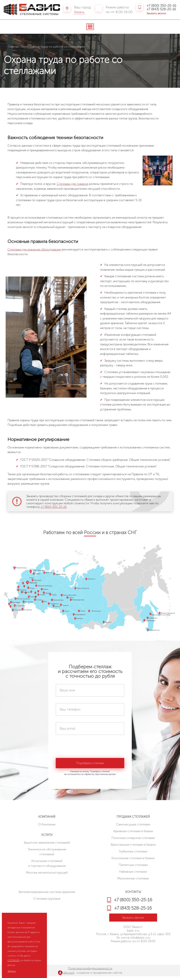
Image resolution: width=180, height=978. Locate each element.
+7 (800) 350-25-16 (161, 5)
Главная (13, 46)
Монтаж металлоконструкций (47, 874)
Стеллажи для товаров (72, 184)
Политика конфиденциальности (90, 970)
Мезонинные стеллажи (133, 880)
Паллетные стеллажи (133, 866)
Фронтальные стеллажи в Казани (133, 846)
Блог (24, 46)
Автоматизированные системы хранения (47, 893)
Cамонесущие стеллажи (133, 826)
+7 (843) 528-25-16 (161, 9)
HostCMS (133, 952)
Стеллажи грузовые (46, 900)
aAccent (68, 974)
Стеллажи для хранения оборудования (34, 249)
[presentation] (84, 748)
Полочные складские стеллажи (133, 839)
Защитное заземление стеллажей (47, 844)
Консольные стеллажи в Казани (133, 860)
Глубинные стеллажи (133, 853)
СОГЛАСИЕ (14, 960)
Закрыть (12, 971)
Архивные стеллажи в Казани (133, 833)
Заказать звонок (156, 13)
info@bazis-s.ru (140, 939)
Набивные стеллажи (133, 873)
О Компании (46, 826)
